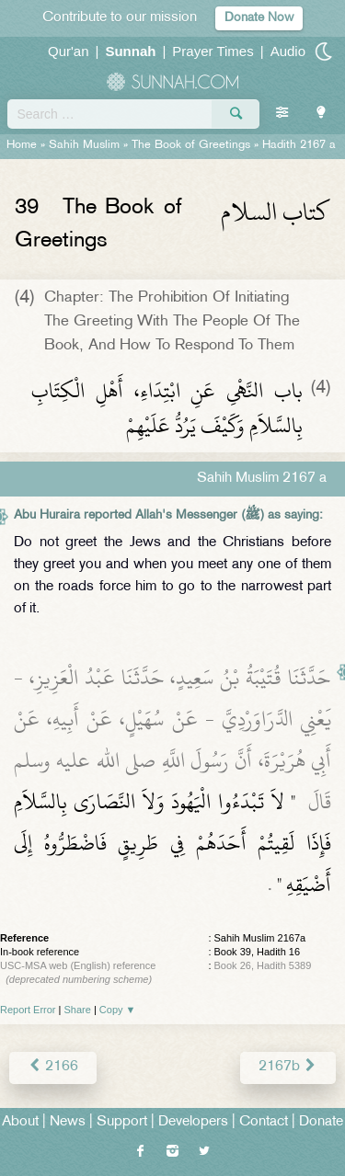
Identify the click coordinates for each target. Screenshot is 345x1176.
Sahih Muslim (84, 145)
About (20, 1122)
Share (77, 1009)
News (68, 1122)
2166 (53, 1067)
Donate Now (258, 18)
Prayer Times (212, 51)
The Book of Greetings (191, 145)
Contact (263, 1122)
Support (122, 1122)
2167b (288, 1067)
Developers (193, 1122)
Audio (287, 51)
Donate (321, 1122)
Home (21, 145)
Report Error (28, 1009)
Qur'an (68, 51)
